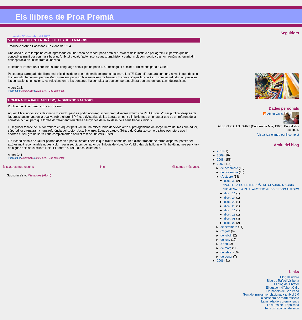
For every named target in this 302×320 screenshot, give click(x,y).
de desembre (230, 168)
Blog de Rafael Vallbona (283, 280)
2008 (220, 159)
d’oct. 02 (230, 222)
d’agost (226, 231)
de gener (227, 256)
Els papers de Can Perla (282, 291)
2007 (220, 163)
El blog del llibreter (286, 284)
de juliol (226, 235)
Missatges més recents (18, 166)
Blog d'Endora (289, 277)
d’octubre (227, 176)
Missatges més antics (185, 166)
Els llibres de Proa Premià (64, 16)
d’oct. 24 (230, 197)
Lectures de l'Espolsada (283, 305)
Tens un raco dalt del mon (281, 308)
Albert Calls (275, 113)
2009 (220, 155)
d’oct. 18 (230, 210)
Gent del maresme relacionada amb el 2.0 (271, 294)
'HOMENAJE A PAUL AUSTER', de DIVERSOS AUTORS (50, 100)
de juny (226, 239)
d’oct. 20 (230, 206)
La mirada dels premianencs (280, 301)
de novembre (230, 172)
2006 (220, 260)
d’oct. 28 (230, 193)
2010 (220, 151)
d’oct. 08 (230, 218)
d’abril (225, 244)
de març (226, 248)
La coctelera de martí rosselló (279, 298)
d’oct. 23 (230, 201)
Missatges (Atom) (39, 175)
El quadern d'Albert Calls (282, 287)
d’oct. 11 (230, 214)
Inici (102, 166)
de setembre (229, 227)
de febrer (227, 252)
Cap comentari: (57, 90)
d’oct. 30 (230, 180)
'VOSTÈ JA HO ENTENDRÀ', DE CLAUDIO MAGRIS (47, 40)
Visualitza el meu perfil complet (278, 134)
